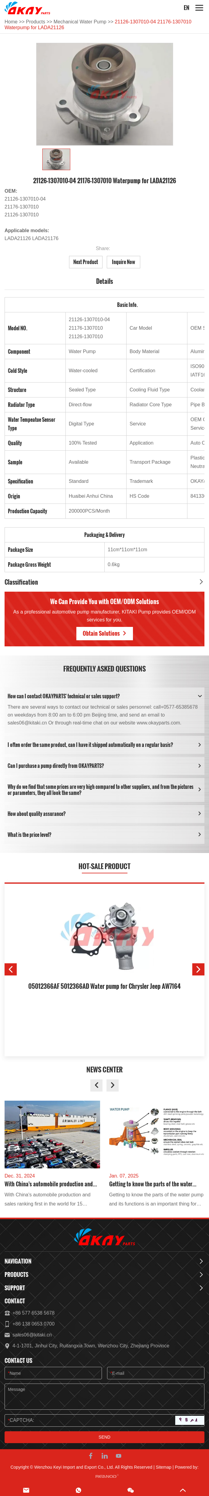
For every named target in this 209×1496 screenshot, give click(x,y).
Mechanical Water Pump (80, 21)
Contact (15, 1301)
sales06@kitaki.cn (32, 1334)
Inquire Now (123, 262)
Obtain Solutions (105, 633)
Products (35, 21)
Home (11, 21)
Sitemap (163, 1467)
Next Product (85, 262)
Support (15, 1288)
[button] (11, 969)
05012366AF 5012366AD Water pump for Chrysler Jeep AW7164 (104, 986)
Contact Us (18, 1360)
